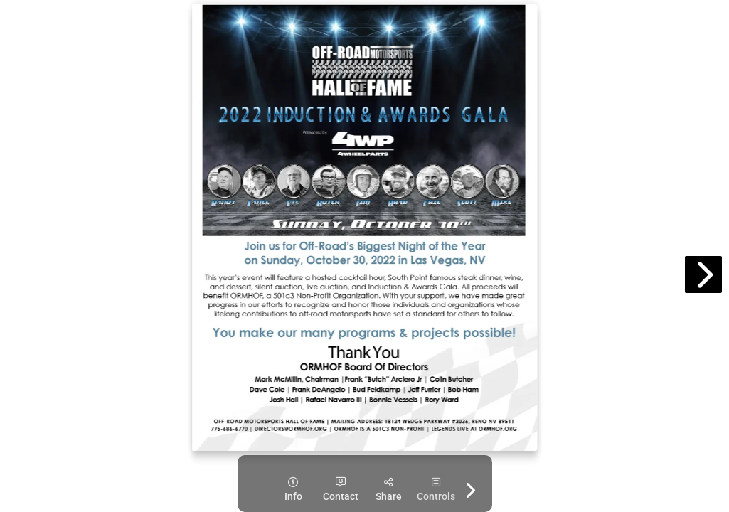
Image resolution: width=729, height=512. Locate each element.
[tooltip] (293, 490)
